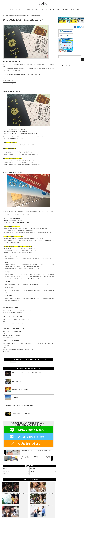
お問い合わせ (72, 9)
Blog (47, 9)
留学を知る (7, 478)
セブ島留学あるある (29, 9)
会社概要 (57, 9)
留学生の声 (52, 9)
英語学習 (33, 482)
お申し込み (79, 9)
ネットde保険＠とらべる (8, 337)
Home (7, 9)
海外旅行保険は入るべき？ (8, 80)
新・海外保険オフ (6, 351)
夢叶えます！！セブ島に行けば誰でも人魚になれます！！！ (48, 508)
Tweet (7, 361)
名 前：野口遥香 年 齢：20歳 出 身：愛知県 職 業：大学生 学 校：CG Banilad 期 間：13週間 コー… (10, 537)
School (36, 9)
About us (12, 9)
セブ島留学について (19, 9)
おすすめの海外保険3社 (8, 84)
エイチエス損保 (6, 324)
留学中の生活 (8, 482)
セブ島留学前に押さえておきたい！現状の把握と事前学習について (35, 450)
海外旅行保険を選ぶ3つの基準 (9, 82)
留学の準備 (33, 478)
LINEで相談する (65, 9)
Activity (41, 9)
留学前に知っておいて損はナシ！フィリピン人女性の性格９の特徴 (11, 508)
